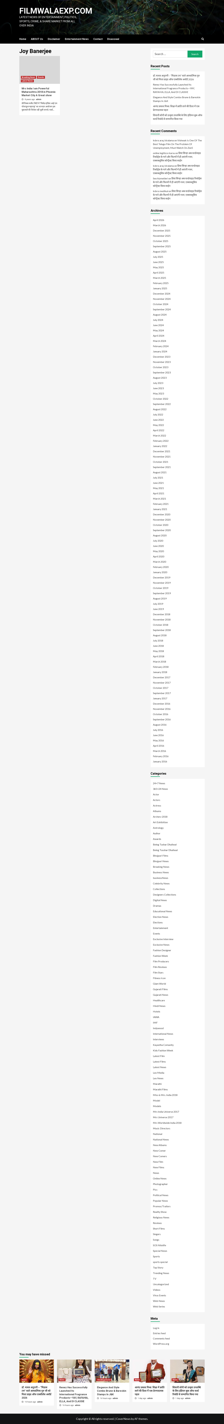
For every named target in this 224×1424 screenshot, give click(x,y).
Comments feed (161, 1338)
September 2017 (162, 693)
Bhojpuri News (161, 861)
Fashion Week (160, 955)
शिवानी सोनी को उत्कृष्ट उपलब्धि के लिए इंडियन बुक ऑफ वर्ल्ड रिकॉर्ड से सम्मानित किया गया (177, 117)
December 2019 (161, 577)
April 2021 (158, 493)
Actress (157, 805)
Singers (157, 1234)
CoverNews (123, 1418)
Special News (160, 1250)
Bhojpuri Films (160, 855)
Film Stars (158, 972)
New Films (158, 1167)
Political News (160, 1195)
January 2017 (160, 698)
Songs (156, 1239)
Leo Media (158, 1072)
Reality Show (160, 1211)
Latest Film (159, 1055)
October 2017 (160, 687)
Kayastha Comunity (163, 1044)
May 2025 (158, 267)
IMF (155, 1022)
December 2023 (161, 356)
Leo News (158, 1078)
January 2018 (160, 672)
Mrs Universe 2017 (163, 1117)
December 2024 (161, 293)
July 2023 (158, 382)
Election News (160, 916)
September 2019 (162, 593)
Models (157, 1106)
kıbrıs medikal (160, 191)
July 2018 (158, 640)
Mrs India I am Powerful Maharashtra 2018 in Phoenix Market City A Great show (38, 92)
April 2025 (158, 272)
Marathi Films (160, 1089)
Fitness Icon (159, 978)
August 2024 (160, 314)
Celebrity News (161, 883)
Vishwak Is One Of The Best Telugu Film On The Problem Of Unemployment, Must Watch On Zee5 (177, 144)
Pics (155, 1189)
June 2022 (158, 419)
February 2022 (161, 440)
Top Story (158, 1267)
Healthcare (159, 1000)
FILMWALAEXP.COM (56, 11)
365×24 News (160, 788)
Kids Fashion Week (163, 1050)
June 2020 (158, 545)
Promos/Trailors (162, 1206)
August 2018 (160, 635)
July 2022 (158, 414)
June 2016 (158, 735)
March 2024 (159, 340)
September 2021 (162, 467)
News (156, 1172)
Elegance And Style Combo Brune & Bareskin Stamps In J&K (176, 99)
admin (38, 99)
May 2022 (158, 424)
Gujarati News (160, 994)
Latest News (27, 81)
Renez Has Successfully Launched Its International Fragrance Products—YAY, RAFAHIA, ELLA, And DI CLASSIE (174, 88)
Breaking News (28, 77)
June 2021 (158, 482)
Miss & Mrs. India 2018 (165, 1094)
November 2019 (162, 582)
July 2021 (158, 477)
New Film (158, 1161)
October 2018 (160, 624)
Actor (156, 794)
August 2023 (160, 377)
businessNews (160, 877)
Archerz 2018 (160, 816)
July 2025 (158, 256)
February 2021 (161, 503)
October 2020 (160, 524)
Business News (161, 872)
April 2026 (158, 219)
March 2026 (159, 225)
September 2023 (162, 372)
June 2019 (158, 608)
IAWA (156, 1017)
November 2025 (162, 235)
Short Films (159, 1228)
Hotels (156, 1011)
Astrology (158, 827)
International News (163, 1033)
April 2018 (158, 656)
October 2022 (160, 398)
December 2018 (161, 614)
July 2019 (158, 603)
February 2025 (161, 283)
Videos (156, 1289)
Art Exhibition (160, 822)
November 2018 (162, 619)
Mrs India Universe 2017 (166, 1111)
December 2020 (161, 514)
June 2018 (158, 645)
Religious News (161, 1217)
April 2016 (158, 745)
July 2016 (158, 729)
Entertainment (160, 927)
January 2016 (160, 761)
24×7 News (159, 783)
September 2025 (162, 246)
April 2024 (158, 335)
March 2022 (159, 435)
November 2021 (162, 456)
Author (156, 833)
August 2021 (160, 472)
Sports (156, 1256)
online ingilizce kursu (164, 153)
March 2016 (159, 750)
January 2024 (160, 351)
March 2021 (159, 498)
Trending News (161, 1273)
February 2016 (161, 756)
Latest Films (159, 1061)
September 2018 (162, 630)
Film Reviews (160, 966)
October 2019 (160, 587)
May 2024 (158, 330)
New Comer (159, 1150)
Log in (156, 1327)
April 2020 (158, 556)
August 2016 (160, 724)
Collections (159, 888)
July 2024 (158, 319)
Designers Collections (164, 894)
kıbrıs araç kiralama (163, 140)
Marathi (157, 1083)
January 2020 (160, 572)
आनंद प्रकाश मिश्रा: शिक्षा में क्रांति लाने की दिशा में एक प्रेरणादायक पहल (176, 108)
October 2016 (160, 714)
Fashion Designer (162, 950)
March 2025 (159, 277)
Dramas (157, 905)
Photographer (160, 1183)
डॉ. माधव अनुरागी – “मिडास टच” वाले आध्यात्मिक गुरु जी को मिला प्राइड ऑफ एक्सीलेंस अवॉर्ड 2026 (176, 77)
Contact (98, 39)
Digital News (160, 900)
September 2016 (162, 719)
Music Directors (161, 1128)
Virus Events (159, 1295)
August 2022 (160, 409)
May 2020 (158, 551)
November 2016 (162, 708)
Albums (157, 811)
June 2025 (158, 262)
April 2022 (158, 430)
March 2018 (159, 661)
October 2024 (160, 304)
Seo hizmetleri (160, 178)
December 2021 (161, 451)
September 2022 (162, 403)
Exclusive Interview (163, 939)
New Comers (160, 1156)
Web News (159, 1300)
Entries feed (159, 1333)
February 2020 (161, 566)
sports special (160, 1261)
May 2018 (158, 651)
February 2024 (161, 346)
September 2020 (162, 530)
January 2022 (160, 446)
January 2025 (160, 288)
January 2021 (160, 509)
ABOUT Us (37, 39)
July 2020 (158, 540)
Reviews (157, 1222)
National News (161, 1139)
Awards (157, 838)
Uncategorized (161, 1284)
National (157, 1133)
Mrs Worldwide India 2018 (167, 1122)
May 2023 (158, 393)
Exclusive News (161, 944)
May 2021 (158, 488)
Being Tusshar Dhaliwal (165, 850)
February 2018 (161, 666)
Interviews (158, 1039)
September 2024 (162, 309)
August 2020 (160, 535)
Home (22, 39)
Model (156, 1100)
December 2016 (161, 703)
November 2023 (162, 361)
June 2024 (158, 325)
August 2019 (160, 598)
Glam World (159, 983)
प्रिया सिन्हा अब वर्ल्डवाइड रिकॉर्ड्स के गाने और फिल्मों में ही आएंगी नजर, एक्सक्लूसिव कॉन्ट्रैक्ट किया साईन (177, 157)
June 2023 (158, 388)
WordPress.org (161, 1343)
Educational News (162, 911)
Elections (158, 922)
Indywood (158, 1028)
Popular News (160, 1200)
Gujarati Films (160, 989)
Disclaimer (54, 39)
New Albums (160, 1145)
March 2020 (159, 561)
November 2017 (162, 682)
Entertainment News (77, 39)
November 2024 (162, 298)
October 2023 (160, 367)
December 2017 (161, 677)
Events (41, 77)
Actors (156, 799)
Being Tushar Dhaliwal (165, 844)
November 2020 (162, 519)
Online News (160, 1178)
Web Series (159, 1306)
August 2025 (160, 251)
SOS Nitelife (159, 1245)
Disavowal (113, 39)
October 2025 (160, 240)
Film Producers (161, 961)
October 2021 (160, 461)
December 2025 (161, 230)
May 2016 (158, 740)
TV (154, 1278)
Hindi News (159, 1005)
